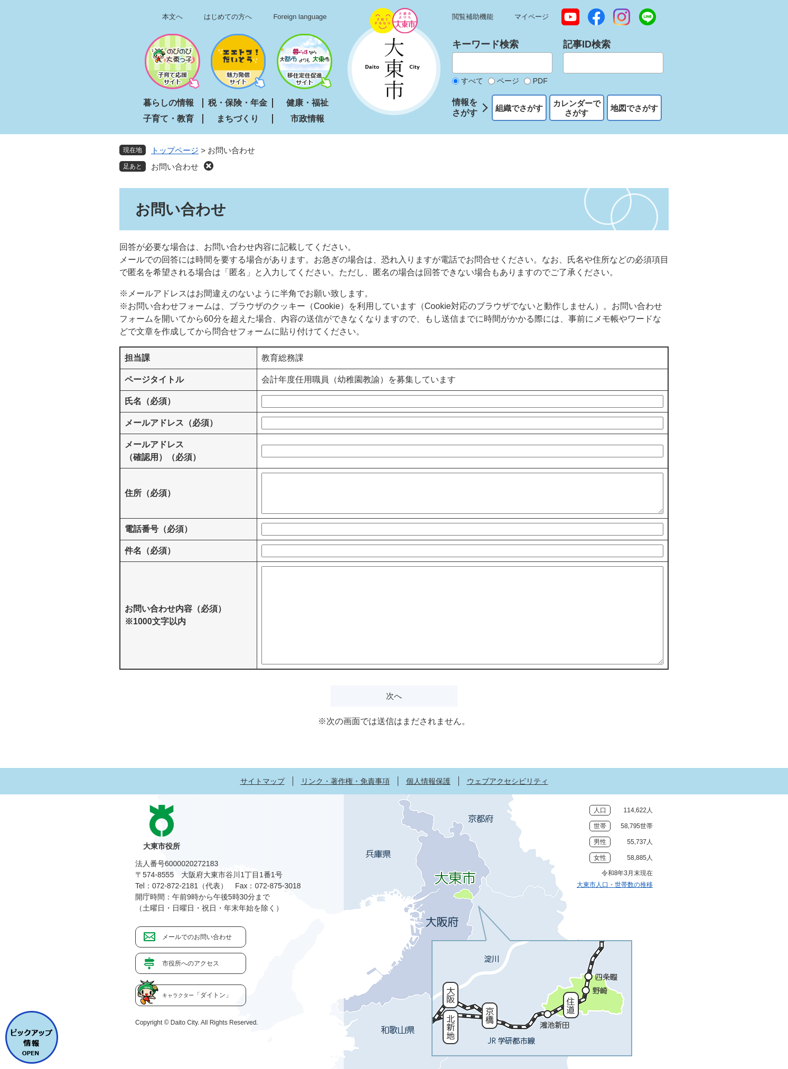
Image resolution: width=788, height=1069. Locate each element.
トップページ (175, 150)
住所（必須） (150, 493)
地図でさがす (634, 108)
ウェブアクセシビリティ (507, 781)
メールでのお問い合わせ (197, 937)
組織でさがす (519, 108)
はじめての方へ (228, 17)
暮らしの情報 (168, 102)
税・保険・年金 (237, 102)
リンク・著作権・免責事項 (345, 781)
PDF (540, 81)
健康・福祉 (307, 102)
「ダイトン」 (197, 995)
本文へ (172, 17)
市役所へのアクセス (190, 963)
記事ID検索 (587, 44)
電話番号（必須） (158, 528)
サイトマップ (262, 781)
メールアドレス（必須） (171, 422)
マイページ (531, 17)
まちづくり (238, 118)
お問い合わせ (175, 166)
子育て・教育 (168, 118)
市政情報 (307, 118)
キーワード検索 (485, 44)
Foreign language (299, 17)
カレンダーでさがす (577, 108)
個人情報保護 (428, 781)
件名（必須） (150, 550)
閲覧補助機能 (472, 17)
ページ (508, 81)
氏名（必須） (150, 401)
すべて (472, 81)
